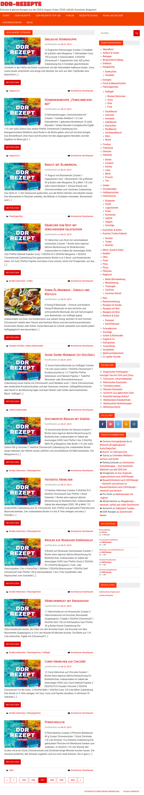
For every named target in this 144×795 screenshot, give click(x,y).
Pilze (105, 264)
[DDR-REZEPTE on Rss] (126, 424)
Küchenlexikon (12, 22)
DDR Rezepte (107, 542)
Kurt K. (106, 452)
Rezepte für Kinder (112, 305)
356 (33, 780)
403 (73, 780)
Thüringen (110, 286)
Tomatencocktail (111, 385)
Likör (107, 170)
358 (52, 780)
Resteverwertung (111, 301)
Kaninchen (110, 125)
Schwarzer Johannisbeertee (117, 378)
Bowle (108, 159)
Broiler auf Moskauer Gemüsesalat (69, 540)
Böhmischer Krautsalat (115, 382)
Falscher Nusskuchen (107, 560)
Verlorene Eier (120, 452)
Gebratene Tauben (125, 508)
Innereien (109, 118)
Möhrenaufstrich (111, 407)
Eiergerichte (109, 67)
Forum (70, 15)
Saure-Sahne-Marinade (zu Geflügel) (70, 355)
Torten (108, 241)
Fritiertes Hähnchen (58, 479)
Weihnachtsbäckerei (113, 353)
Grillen (30, 281)
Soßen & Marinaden (34, 346)
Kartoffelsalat (112, 323)
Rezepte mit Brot (111, 312)
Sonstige (109, 225)
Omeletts (109, 75)
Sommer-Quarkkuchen (108, 570)
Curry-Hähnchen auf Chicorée (65, 661)
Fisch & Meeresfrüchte (114, 83)
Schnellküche (109, 328)
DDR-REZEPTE (20, 4)
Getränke (107, 155)
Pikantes (107, 271)
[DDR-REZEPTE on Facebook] (102, 424)
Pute (109, 106)
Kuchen (109, 238)
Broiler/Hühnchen (17, 281)
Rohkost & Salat (111, 315)
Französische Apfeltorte (108, 540)
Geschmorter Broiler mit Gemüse (67, 419)
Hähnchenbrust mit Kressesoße (67, 601)
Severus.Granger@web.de (116, 441)
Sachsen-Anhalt (113, 293)
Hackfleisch (111, 111)
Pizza (105, 267)
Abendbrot (108, 49)
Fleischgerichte (16, 216)
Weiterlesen (12, 82)
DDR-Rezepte (23, 15)
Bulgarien (110, 200)
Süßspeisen (109, 342)
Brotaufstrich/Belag (113, 60)
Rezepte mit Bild (16, 346)
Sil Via (104, 532)
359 (61, 780)
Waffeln (109, 245)
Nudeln (106, 253)
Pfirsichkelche (55, 722)
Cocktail (109, 163)
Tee (107, 180)
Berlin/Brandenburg (115, 279)
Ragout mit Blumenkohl (61, 164)
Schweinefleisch (113, 132)
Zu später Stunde (111, 356)
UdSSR (108, 218)
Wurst (108, 139)
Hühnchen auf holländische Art (111, 550)
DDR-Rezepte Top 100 (48, 15)
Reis (105, 298)
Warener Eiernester (112, 389)
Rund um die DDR (113, 15)
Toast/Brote (109, 346)
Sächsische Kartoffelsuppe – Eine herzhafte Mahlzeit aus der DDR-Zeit (117, 466)
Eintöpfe (107, 79)
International (109, 196)
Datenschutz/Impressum (109, 592)
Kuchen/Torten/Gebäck (115, 233)
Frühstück (108, 147)
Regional (107, 274)
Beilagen (107, 56)
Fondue (106, 144)
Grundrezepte (109, 189)
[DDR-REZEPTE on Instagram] (134, 424)
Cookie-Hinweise (106, 595)
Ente (109, 103)
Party (105, 260)
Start (6, 15)
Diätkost (107, 63)
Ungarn (109, 221)
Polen (108, 211)
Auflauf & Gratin (111, 52)
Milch (108, 173)
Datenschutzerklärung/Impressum (101, 791)
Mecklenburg (111, 282)
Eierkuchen (110, 71)
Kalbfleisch (110, 122)
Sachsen (109, 289)
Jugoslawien (111, 207)
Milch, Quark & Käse (113, 250)
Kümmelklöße (104, 530)
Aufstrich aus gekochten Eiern (118, 392)
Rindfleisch (110, 129)
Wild (107, 136)
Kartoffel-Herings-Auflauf (116, 396)
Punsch (109, 177)
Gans (110, 99)
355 (24, 780)
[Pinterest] (110, 424)
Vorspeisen (108, 349)
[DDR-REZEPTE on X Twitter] (118, 424)
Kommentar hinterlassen (82, 91)
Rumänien (110, 214)
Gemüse (107, 151)
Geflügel (46, 652)
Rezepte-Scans (88, 15)
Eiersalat (109, 320)
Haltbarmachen (111, 192)
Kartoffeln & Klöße (112, 230)
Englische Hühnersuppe (61, 39)
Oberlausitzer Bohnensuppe (117, 403)
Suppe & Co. (14, 91)
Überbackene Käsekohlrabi (117, 400)
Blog (30, 22)
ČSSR (108, 204)
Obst (11, 770)
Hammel (109, 115)
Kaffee (108, 166)
